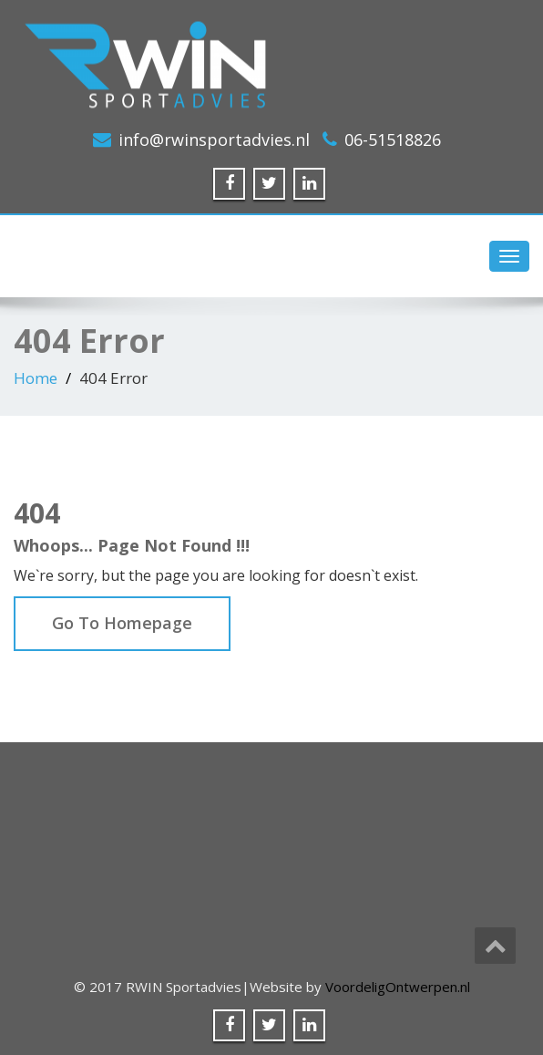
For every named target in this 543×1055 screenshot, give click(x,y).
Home (35, 377)
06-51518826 (392, 139)
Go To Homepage (122, 623)
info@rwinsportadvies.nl (214, 139)
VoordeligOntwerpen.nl (397, 986)
